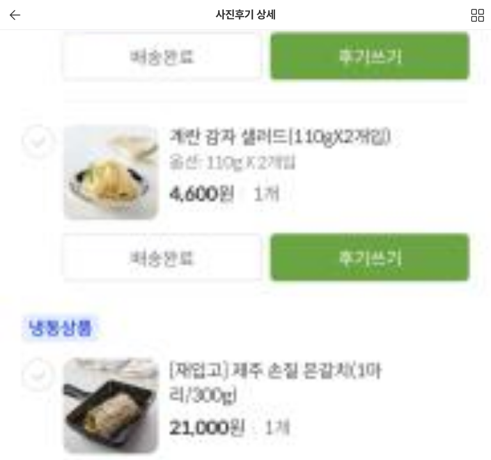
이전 (15, 15)
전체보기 (478, 18)
